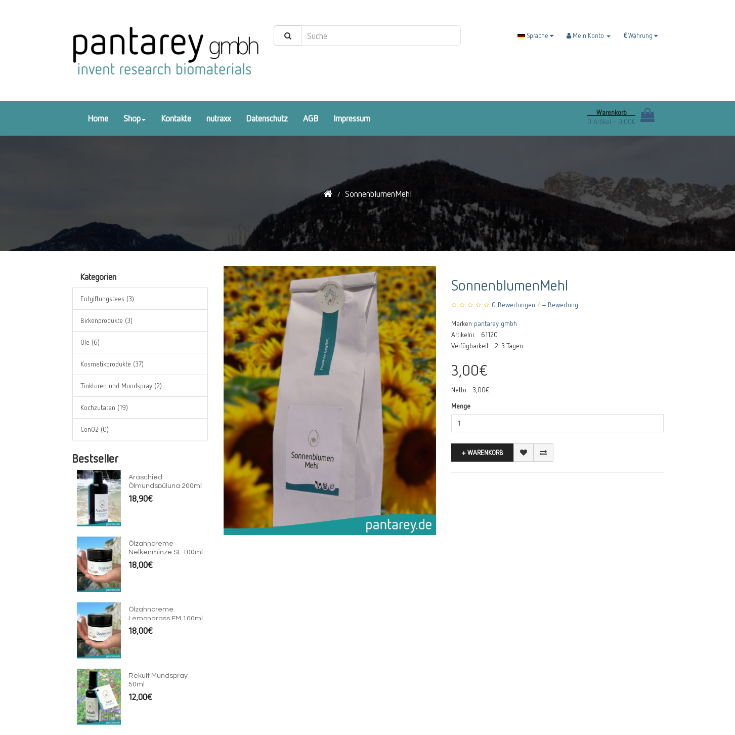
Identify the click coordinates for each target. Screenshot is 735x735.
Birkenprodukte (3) (106, 320)
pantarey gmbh (495, 323)
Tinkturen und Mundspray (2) (121, 385)
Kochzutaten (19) (104, 407)
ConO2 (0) (94, 429)
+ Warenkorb (482, 452)
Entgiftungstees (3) (107, 298)
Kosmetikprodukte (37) (112, 363)
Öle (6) (90, 342)
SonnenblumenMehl (378, 193)
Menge (460, 405)
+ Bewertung (560, 304)
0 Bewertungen (513, 304)
